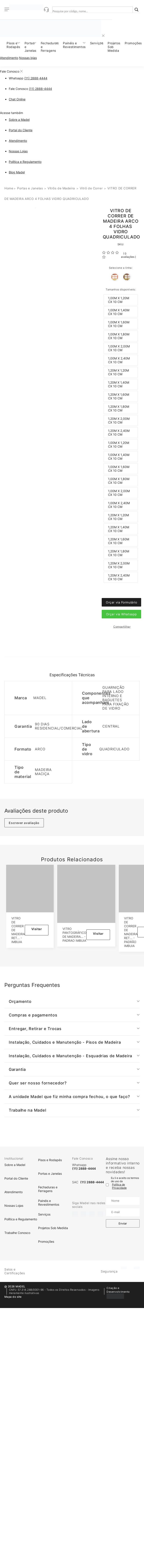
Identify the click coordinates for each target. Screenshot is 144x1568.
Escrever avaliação (24, 823)
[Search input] (89, 11)
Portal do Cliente (20, 130)
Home (8, 188)
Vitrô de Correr (91, 188)
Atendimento (9, 58)
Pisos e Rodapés (13, 45)
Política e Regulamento (25, 162)
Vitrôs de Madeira (61, 188)
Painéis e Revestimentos (74, 45)
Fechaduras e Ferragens (50, 46)
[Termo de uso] (107, 1185)
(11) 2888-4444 (35, 78)
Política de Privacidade (119, 1186)
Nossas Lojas (18, 151)
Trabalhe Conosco (17, 1233)
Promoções (133, 43)
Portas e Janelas (30, 46)
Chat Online (17, 99)
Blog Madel (17, 172)
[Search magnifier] (136, 10)
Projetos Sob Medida (114, 46)
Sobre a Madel (19, 119)
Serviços (96, 43)
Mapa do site (13, 1296)
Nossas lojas (28, 58)
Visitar (36, 929)
